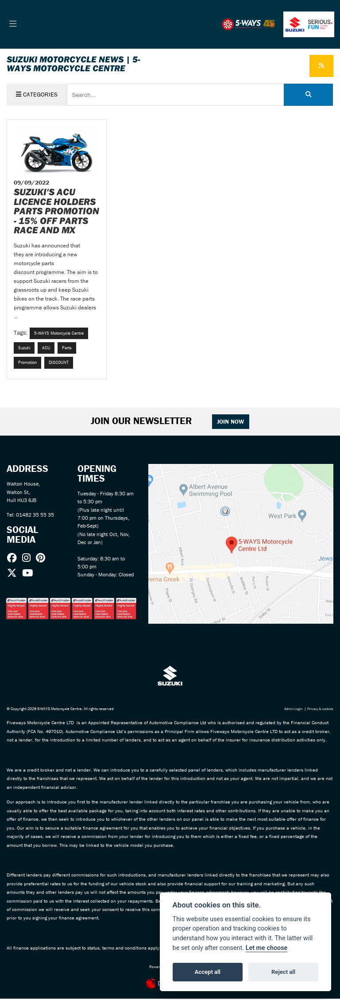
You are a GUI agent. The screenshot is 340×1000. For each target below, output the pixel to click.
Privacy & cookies (318, 710)
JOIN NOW (231, 423)
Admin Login (288, 710)
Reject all (283, 972)
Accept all (207, 972)
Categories (37, 95)
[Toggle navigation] (13, 24)
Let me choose (267, 948)
